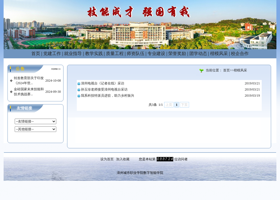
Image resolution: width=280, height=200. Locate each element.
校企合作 (240, 53)
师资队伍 (135, 53)
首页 (35, 53)
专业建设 (156, 53)
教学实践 (94, 53)
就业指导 (73, 53)
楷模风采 (219, 53)
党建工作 (52, 53)
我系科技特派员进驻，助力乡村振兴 (107, 96)
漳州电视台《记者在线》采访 (102, 83)
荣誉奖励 (177, 53)
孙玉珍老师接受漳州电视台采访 (104, 89)
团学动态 (198, 53)
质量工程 (115, 53)
